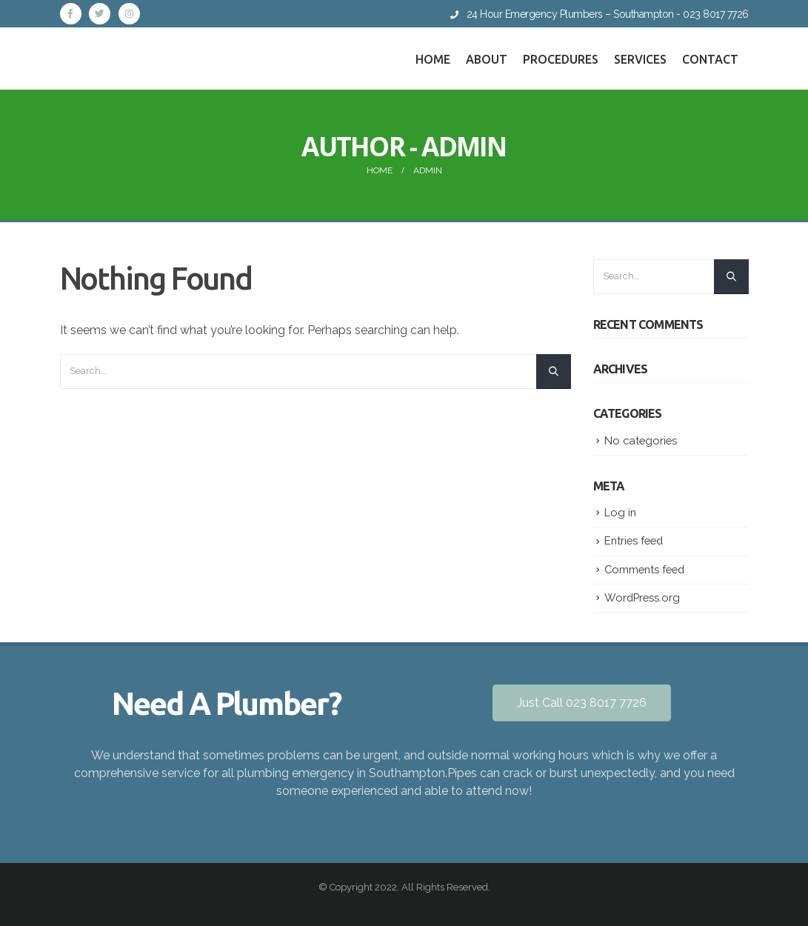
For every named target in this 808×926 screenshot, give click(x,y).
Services (640, 59)
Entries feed (633, 540)
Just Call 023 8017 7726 (582, 703)
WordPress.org (642, 597)
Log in (620, 512)
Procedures (560, 59)
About (486, 59)
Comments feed (644, 569)
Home (432, 59)
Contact (710, 59)
